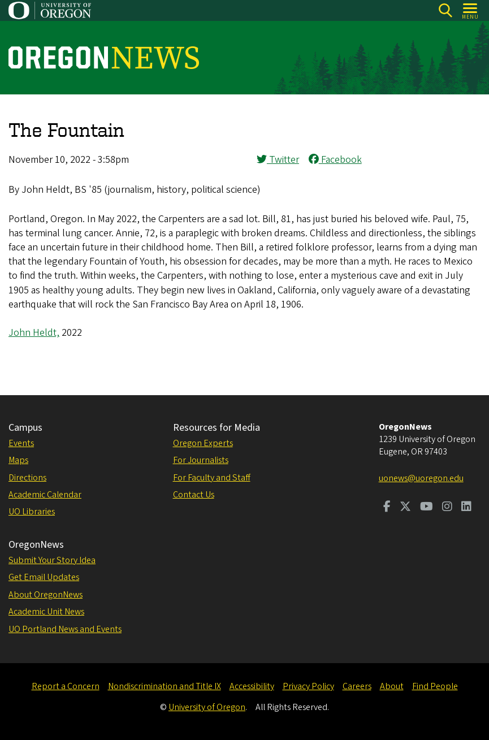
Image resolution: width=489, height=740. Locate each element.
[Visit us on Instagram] (447, 507)
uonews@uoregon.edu (421, 478)
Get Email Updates (43, 577)
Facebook (335, 160)
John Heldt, (33, 333)
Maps (18, 460)
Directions (27, 477)
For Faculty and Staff (211, 477)
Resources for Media (216, 428)
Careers (357, 686)
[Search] (445, 10)
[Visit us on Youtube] (427, 507)
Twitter (278, 160)
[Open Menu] (471, 10)
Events (21, 443)
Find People (435, 686)
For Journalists (200, 460)
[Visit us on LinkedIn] (466, 507)
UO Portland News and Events (65, 629)
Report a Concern (65, 686)
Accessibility (252, 686)
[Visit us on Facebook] (387, 507)
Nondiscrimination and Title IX (164, 686)
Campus (25, 428)
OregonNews (36, 545)
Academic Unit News (46, 611)
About (392, 686)
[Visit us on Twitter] (405, 507)
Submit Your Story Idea (52, 560)
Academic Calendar (44, 494)
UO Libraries (31, 511)
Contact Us (193, 494)
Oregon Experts (203, 443)
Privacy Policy (308, 686)
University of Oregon (206, 707)
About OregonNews (45, 594)
